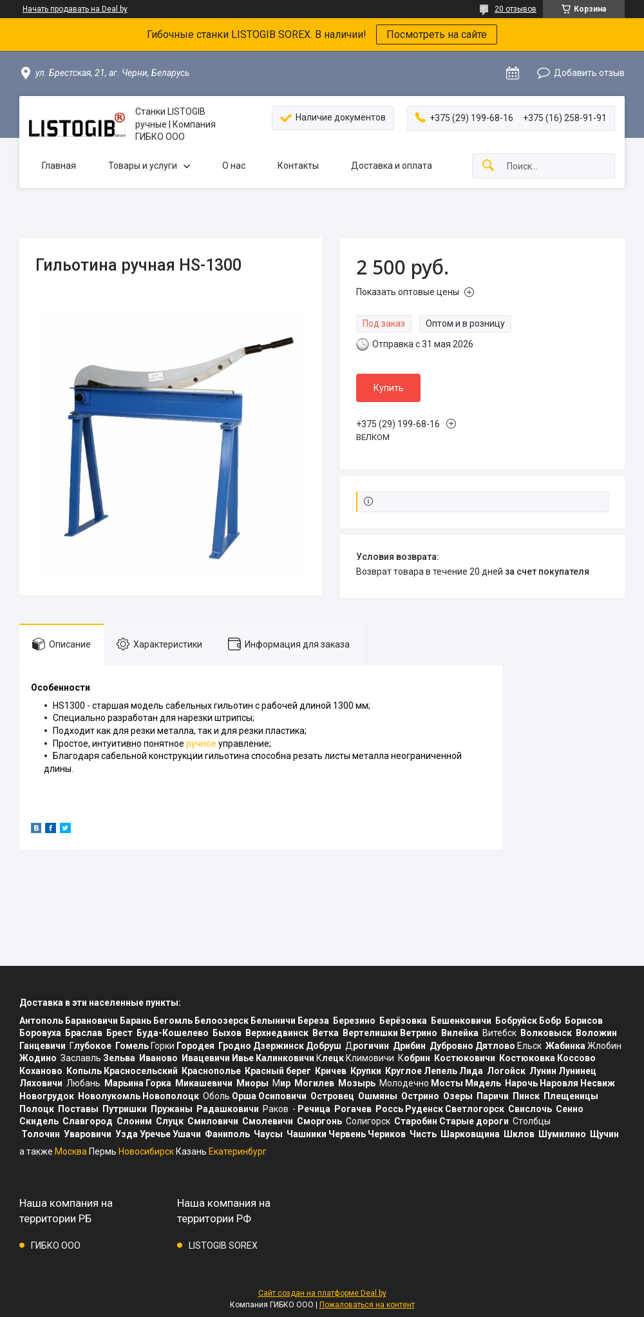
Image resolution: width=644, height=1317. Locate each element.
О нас (233, 165)
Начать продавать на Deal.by (75, 9)
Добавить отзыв (589, 73)
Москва (71, 1151)
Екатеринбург (238, 1151)
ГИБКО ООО (55, 1245)
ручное (201, 743)
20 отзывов (515, 9)
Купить (389, 388)
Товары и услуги (142, 165)
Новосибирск (146, 1151)
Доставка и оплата (391, 165)
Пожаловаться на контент (367, 1304)
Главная (59, 165)
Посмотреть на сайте (436, 34)
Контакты (298, 165)
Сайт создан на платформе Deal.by (322, 1293)
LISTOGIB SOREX (223, 1245)
